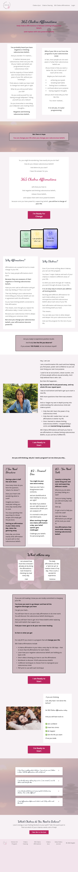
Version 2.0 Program (13, 868)
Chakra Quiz (37, 5)
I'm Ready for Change (39, 220)
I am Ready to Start (39, 456)
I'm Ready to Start (39, 774)
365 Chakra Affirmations (62, 5)
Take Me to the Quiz (39, 858)
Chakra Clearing (47, 5)
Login (73, 5)
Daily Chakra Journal (59, 868)
